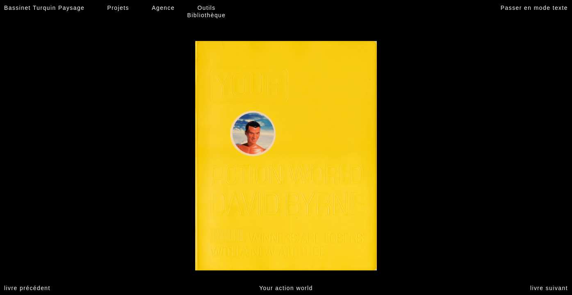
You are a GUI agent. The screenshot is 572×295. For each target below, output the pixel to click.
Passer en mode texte (534, 8)
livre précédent (27, 288)
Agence (163, 8)
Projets (118, 8)
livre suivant (549, 288)
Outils (206, 8)
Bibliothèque (206, 15)
